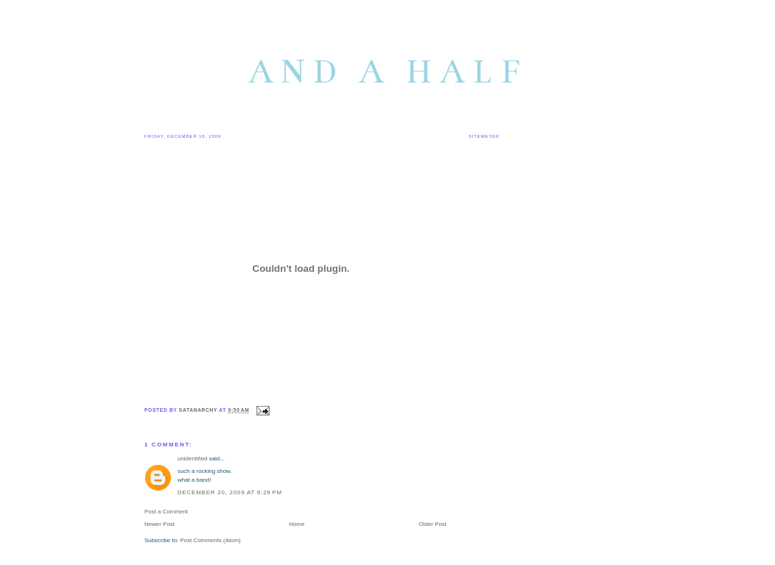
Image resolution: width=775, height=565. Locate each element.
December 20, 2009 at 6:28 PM (230, 492)
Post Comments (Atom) (210, 540)
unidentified (193, 458)
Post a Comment (166, 511)
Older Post (432, 524)
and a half (388, 71)
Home (296, 524)
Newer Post (159, 524)
